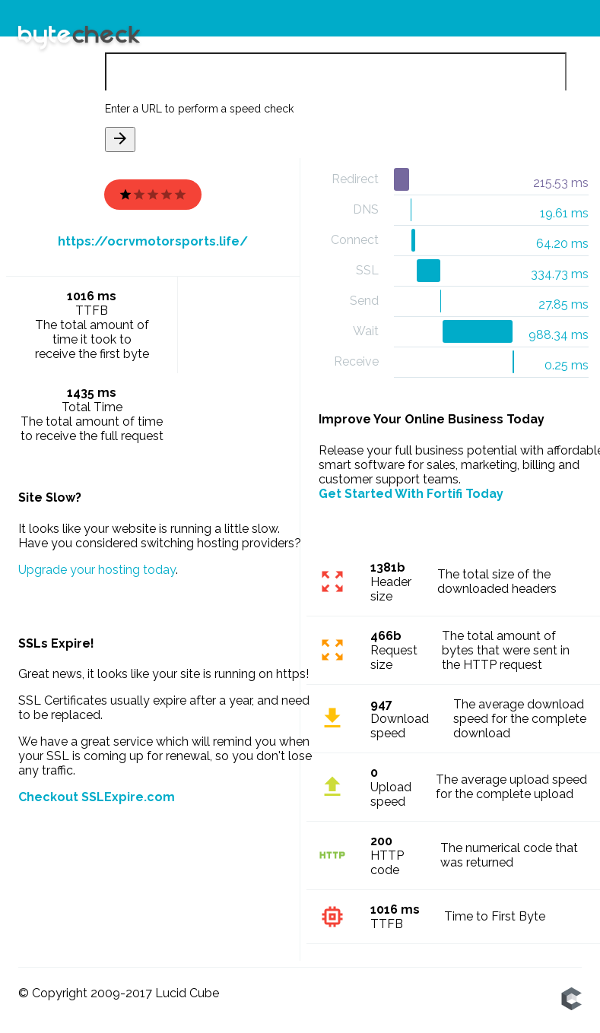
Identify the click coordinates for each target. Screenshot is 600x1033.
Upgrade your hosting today (97, 569)
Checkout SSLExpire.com (96, 797)
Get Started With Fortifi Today (411, 493)
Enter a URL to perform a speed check (199, 109)
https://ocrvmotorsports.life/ (153, 241)
